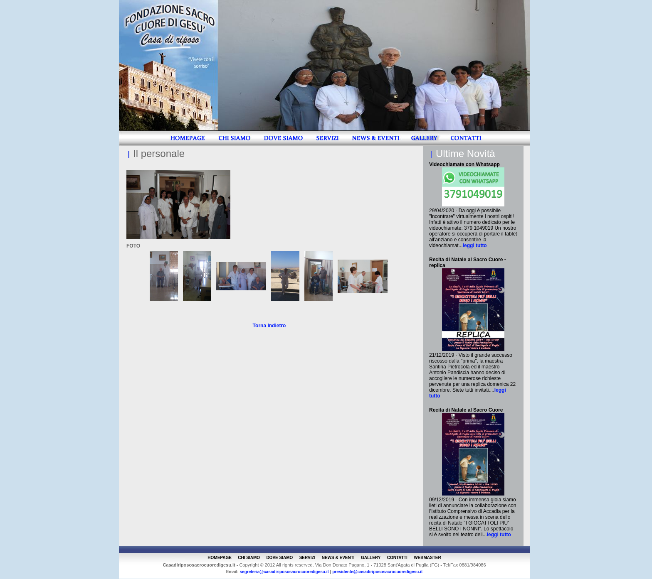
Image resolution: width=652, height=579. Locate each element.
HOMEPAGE (219, 557)
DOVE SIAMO (279, 557)
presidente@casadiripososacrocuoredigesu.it (377, 571)
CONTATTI (397, 557)
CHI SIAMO (249, 557)
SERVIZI (307, 557)
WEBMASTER (427, 557)
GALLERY (370, 557)
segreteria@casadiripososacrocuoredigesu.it (284, 571)
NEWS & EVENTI (338, 557)
